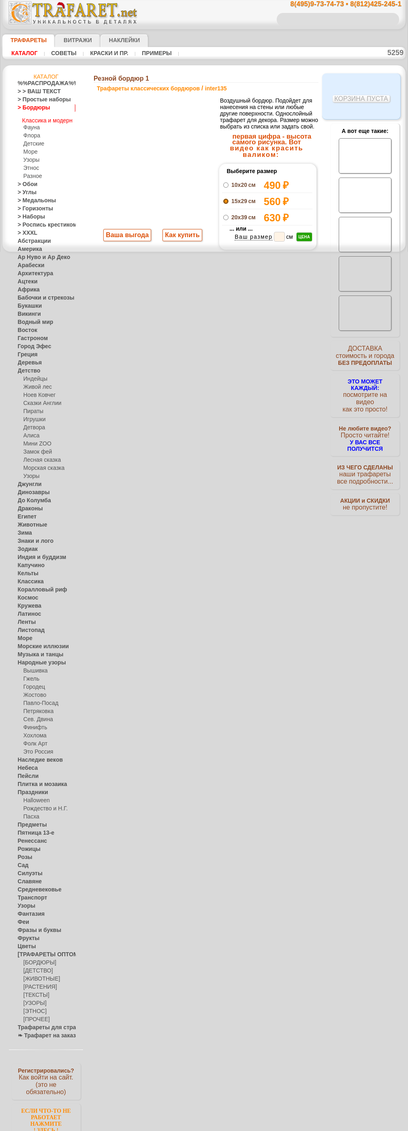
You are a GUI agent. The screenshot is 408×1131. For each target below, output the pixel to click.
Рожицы (27, 845)
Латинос (27, 610)
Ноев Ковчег (37, 391)
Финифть (34, 724)
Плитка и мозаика (39, 780)
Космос (26, 594)
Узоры (30, 156)
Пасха (30, 813)
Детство (27, 367)
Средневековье (35, 886)
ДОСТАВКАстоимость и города (365, 357)
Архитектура (32, 270)
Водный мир (32, 318)
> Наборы (29, 213)
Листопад (29, 626)
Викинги (27, 310)
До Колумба (32, 497)
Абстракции (31, 237)
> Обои (25, 180)
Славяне (27, 878)
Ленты (25, 618)
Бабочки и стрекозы (41, 294)
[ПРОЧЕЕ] (35, 1016)
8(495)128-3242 (211, 423)
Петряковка (37, 707)
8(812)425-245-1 (259, 423)
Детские (32, 140)
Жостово (34, 691)
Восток (26, 326)
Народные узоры (37, 659)
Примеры (145, 53)
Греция (26, 351)
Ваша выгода (127, 236)
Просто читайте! (365, 428)
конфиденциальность (183, 493)
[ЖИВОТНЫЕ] (39, 975)
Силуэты (28, 870)
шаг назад (204, 324)
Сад (22, 861)
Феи (22, 918)
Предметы (30, 821)
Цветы (25, 943)
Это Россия (36, 748)
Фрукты (27, 934)
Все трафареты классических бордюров (203, 342)
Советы (59, 53)
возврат (221, 493)
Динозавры (31, 489)
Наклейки (110, 40)
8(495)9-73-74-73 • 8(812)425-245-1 (338, 4)
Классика (29, 578)
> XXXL (26, 229)
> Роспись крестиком (41, 221)
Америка (28, 245)
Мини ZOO (35, 440)
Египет (25, 513)
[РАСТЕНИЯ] (38, 983)
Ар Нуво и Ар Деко (39, 253)
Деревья (27, 359)
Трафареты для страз (42, 1024)
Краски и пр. (101, 53)
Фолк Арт (34, 740)
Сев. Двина (36, 716)
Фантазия (29, 910)
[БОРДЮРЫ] (38, 959)
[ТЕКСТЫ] (34, 991)
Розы (24, 853)
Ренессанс (29, 837)
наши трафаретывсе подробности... (365, 464)
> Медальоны (33, 197)
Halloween (35, 797)
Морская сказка (42, 464)
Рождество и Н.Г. (42, 805)
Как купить (181, 236)
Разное (31, 172)
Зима (24, 529)
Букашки (28, 302)
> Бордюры (30, 107)
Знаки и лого (32, 537)
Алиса (30, 432)
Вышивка (34, 667)
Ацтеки (26, 278)
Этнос (30, 164)
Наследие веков (36, 756)
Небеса (26, 764)
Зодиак (26, 545)
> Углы (25, 189)
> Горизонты (32, 205)
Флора (31, 132)
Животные (30, 521)
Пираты (32, 407)
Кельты (26, 570)
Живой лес (36, 383)
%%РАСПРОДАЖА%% (44, 83)
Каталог (23, 53)
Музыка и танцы (37, 651)
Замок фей (35, 448)
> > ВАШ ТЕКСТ (34, 91)
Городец (33, 683)
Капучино (29, 562)
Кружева (28, 602)
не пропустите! (365, 495)
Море (29, 148)
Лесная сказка (39, 456)
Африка (27, 286)
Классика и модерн (46, 116)
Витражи (68, 40)
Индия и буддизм (38, 553)
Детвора (33, 424)
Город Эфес (31, 343)
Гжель (30, 675)
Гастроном (30, 334)
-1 (173, 324)
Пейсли (26, 772)
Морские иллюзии (39, 643)
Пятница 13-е (33, 829)
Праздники (30, 789)
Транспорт (30, 894)
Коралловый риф (38, 586)
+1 (234, 324)
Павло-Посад (39, 699)
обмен (242, 493)
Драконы (28, 505)
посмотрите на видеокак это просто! (365, 393)
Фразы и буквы (35, 926)
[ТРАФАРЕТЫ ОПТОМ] (44, 951)
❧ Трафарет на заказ (42, 1032)
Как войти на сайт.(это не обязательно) (46, 1077)
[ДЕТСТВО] (36, 967)
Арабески (29, 262)
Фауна (30, 124)
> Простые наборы (39, 99)
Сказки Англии (40, 399)
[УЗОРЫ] (34, 999)
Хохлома (33, 732)
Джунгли (28, 480)
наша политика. (244, 1124)
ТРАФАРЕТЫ (25, 40)
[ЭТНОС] (33, 1007)
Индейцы (34, 375)
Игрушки (33, 416)
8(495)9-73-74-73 (162, 423)
